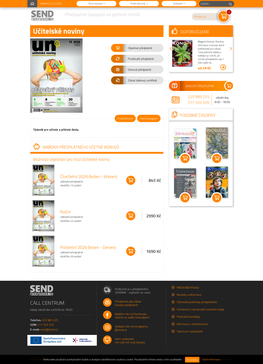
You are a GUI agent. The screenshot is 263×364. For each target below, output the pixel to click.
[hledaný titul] (213, 4)
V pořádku (192, 360)
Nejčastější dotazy (188, 287)
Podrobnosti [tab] (125, 118)
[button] (137, 48)
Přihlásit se (200, 17)
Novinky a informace (189, 294)
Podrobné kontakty (188, 316)
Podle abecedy (138, 3)
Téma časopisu (95, 3)
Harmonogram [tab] (149, 118)
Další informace (211, 359)
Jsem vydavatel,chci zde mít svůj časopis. (130, 340)
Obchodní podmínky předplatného (197, 302)
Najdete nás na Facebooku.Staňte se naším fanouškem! (132, 316)
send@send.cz (49, 329)
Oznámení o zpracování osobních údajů (200, 309)
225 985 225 (198, 97)
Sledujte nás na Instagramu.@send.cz (131, 328)
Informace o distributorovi (192, 324)
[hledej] (230, 4)
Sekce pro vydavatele (190, 331)
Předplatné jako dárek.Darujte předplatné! (128, 303)
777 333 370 (198, 102)
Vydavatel (178, 3)
